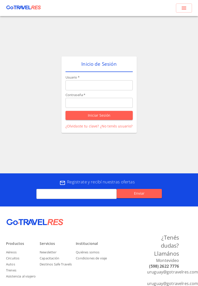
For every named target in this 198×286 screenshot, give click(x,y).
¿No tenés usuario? (116, 126)
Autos (10, 264)
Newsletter (48, 252)
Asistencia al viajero (21, 276)
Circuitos (12, 258)
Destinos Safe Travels (56, 264)
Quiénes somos (87, 252)
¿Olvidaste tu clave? (82, 126)
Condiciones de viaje (91, 258)
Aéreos (11, 252)
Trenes (11, 270)
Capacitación (49, 258)
